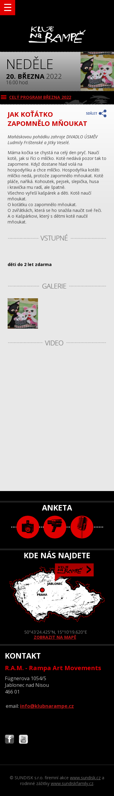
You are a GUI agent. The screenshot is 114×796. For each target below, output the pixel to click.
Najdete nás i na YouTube (23, 740)
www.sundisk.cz (85, 777)
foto (27, 527)
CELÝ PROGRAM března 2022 (40, 97)
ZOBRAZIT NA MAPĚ (57, 601)
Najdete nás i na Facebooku (9, 740)
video (54, 527)
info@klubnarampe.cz (47, 706)
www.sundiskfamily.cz (72, 783)
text (82, 527)
